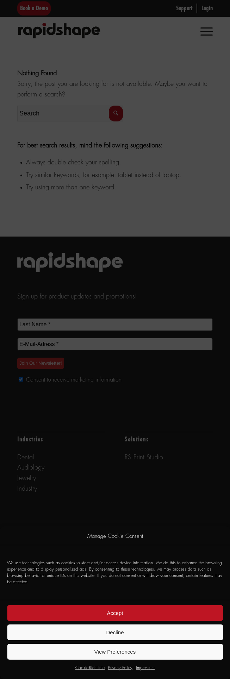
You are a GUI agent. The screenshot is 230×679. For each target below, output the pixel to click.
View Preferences (115, 652)
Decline (115, 632)
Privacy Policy (120, 668)
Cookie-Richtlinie (90, 668)
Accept (115, 613)
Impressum (145, 668)
